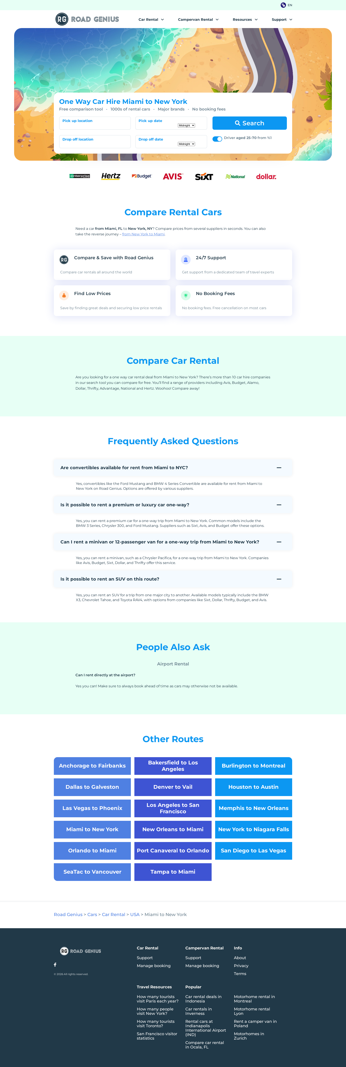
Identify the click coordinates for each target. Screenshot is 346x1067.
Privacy (241, 965)
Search (253, 123)
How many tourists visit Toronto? (156, 1023)
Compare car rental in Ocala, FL (204, 1045)
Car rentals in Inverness (198, 1011)
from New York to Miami (143, 234)
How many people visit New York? (155, 1011)
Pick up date (150, 121)
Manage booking (154, 965)
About (240, 957)
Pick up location (77, 121)
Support (145, 957)
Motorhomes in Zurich (249, 1036)
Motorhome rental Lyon (252, 1011)
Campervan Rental (195, 19)
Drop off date (151, 139)
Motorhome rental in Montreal (254, 999)
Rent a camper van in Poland (255, 1023)
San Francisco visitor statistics (157, 1036)
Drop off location (77, 139)
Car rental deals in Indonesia (203, 999)
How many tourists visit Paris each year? (158, 999)
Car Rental (148, 19)
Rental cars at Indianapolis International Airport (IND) (205, 1028)
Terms (240, 973)
